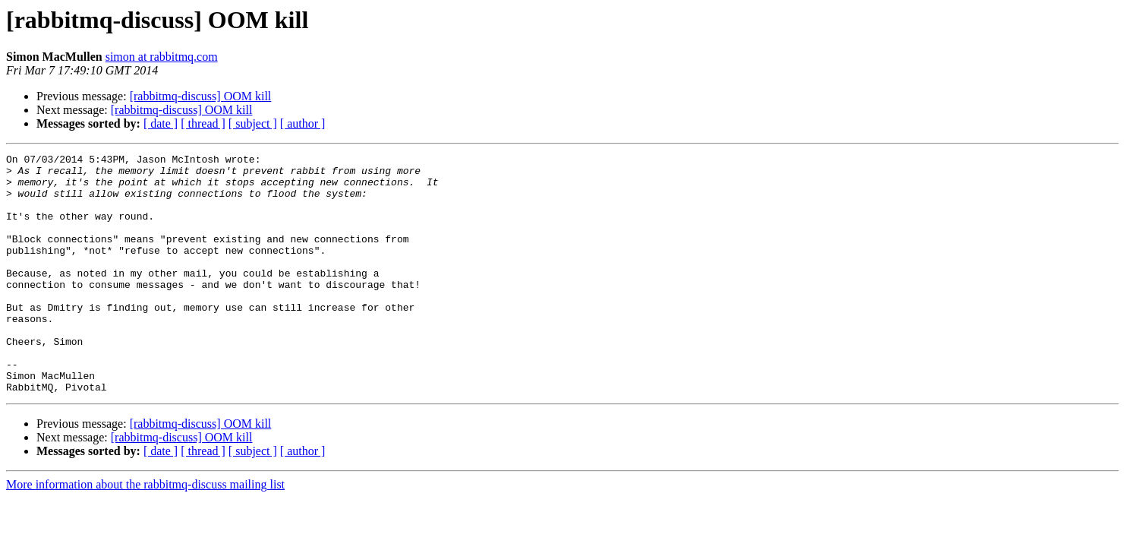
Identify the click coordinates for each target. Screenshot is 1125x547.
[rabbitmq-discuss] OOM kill (201, 96)
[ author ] (303, 123)
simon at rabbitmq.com (162, 56)
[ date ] (160, 123)
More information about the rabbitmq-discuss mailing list (145, 532)
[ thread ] (203, 123)
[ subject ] (252, 123)
